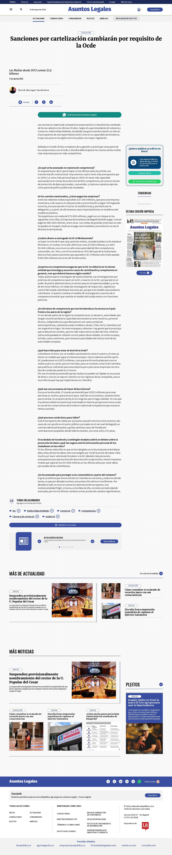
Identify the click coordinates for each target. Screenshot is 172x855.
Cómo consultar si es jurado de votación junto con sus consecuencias (142, 592)
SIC (14, 510)
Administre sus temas (65, 525)
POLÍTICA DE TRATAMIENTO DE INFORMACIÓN (99, 825)
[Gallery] (66, 539)
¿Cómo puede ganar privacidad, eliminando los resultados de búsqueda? (102, 716)
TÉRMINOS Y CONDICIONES (68, 825)
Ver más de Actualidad (151, 573)
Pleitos (133, 684)
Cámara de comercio (23, 516)
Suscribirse (154, 9)
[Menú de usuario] (139, 9)
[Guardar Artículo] (24, 102)
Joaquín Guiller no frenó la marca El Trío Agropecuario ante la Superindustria (144, 703)
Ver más (144, 273)
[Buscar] (21, 9)
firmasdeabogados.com (103, 845)
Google (112, 2)
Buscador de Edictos (126, 18)
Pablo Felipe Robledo (38, 510)
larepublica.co (23, 845)
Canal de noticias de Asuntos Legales (80, 114)
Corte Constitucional (95, 2)
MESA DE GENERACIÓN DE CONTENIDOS (96, 814)
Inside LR (50, 516)
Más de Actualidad (26, 573)
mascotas (38, 2)
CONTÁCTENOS (63, 814)
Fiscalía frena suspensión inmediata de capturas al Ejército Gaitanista (140, 612)
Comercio (65, 510)
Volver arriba (151, 781)
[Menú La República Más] (11, 9)
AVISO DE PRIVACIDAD (96, 819)
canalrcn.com (129, 845)
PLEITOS (90, 18)
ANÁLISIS (104, 18)
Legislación (86, 33)
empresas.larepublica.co (72, 845)
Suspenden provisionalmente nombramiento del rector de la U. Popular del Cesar (28, 598)
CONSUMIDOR (75, 18)
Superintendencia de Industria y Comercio (64, 2)
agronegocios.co (45, 845)
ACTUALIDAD (38, 18)
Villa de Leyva (126, 2)
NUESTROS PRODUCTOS (67, 819)
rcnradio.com (149, 845)
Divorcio (24, 2)
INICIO (12, 813)
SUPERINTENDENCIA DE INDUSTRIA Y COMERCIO (97, 831)
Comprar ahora (144, 173)
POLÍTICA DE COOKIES (66, 831)
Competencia (89, 510)
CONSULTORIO (56, 18)
